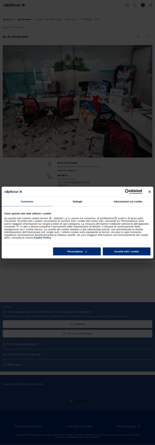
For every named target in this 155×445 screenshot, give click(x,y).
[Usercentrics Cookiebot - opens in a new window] (127, 191)
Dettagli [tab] (77, 201)
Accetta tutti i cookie (126, 251)
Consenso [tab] (27, 201)
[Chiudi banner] (149, 192)
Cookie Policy (42, 237)
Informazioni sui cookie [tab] (128, 201)
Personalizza (77, 251)
